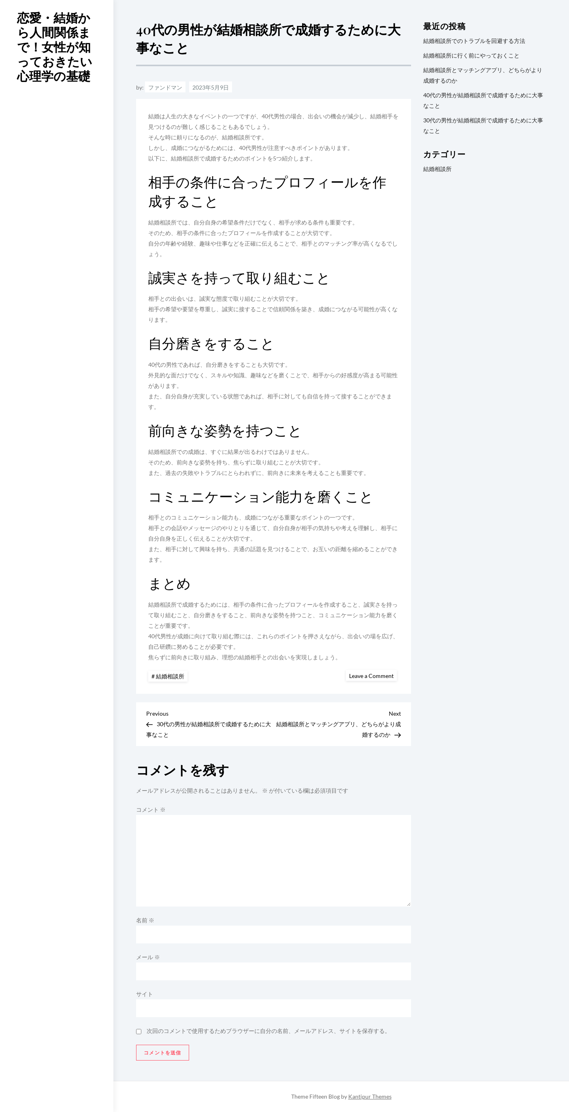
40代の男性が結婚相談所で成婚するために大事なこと (483, 100)
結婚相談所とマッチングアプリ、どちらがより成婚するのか (482, 75)
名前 (145, 920)
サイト (144, 993)
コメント (151, 809)
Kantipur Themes (370, 1096)
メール (148, 957)
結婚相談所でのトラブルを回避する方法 (474, 40)
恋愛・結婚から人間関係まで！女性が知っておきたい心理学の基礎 (54, 46)
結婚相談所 (170, 676)
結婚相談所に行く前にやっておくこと (471, 55)
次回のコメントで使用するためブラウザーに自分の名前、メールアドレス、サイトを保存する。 (268, 1030)
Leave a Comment (373, 675)
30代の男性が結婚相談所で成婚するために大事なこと (483, 125)
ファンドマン (165, 87)
